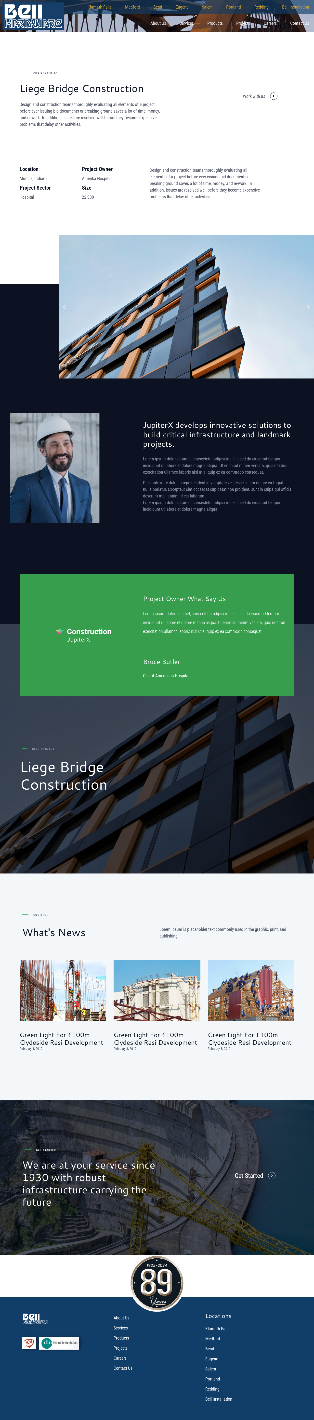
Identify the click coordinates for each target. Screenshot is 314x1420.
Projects (243, 23)
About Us (158, 23)
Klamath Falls (100, 7)
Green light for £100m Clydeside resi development (61, 1038)
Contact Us (299, 23)
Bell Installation (295, 7)
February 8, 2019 (31, 1049)
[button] (64, 307)
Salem (207, 7)
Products (215, 23)
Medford (132, 7)
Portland (233, 7)
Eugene (182, 7)
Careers (270, 23)
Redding (261, 7)
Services (187, 23)
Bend (157, 7)
